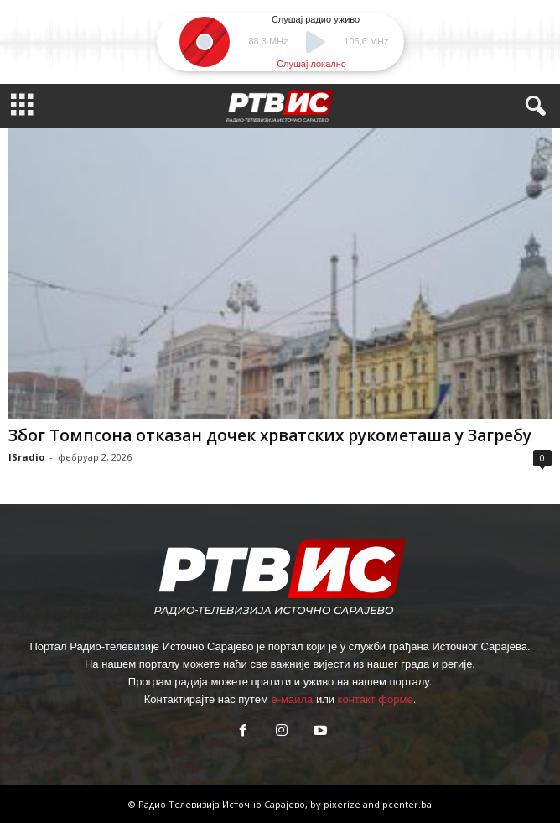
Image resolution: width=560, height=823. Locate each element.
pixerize (343, 804)
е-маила (292, 699)
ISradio (26, 457)
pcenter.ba (407, 804)
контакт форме (375, 699)
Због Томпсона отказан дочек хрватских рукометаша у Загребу (269, 435)
